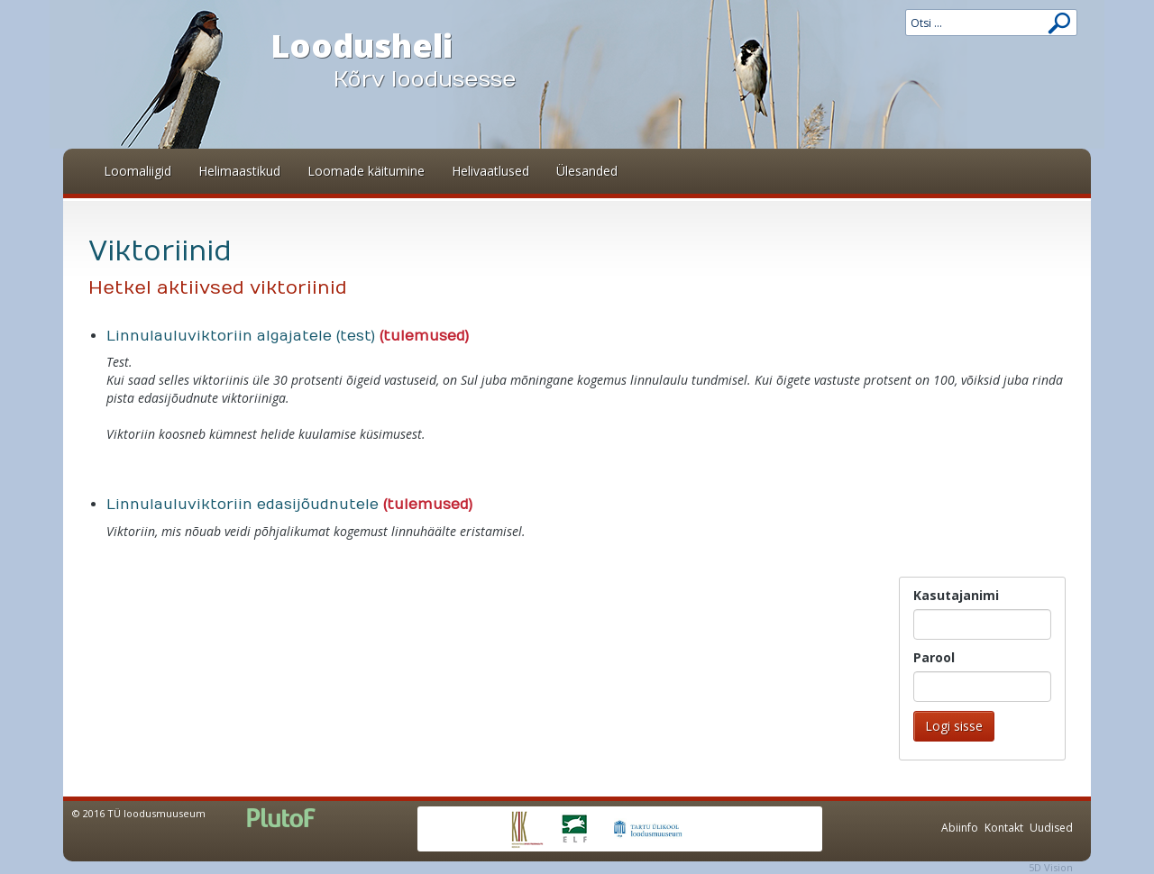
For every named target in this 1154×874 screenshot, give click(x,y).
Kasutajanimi (956, 595)
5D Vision (1051, 867)
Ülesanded (587, 170)
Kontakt (1004, 827)
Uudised (1051, 827)
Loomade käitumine (366, 170)
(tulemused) (424, 336)
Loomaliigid (137, 170)
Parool (934, 657)
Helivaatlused (490, 170)
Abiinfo (959, 827)
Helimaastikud (239, 170)
